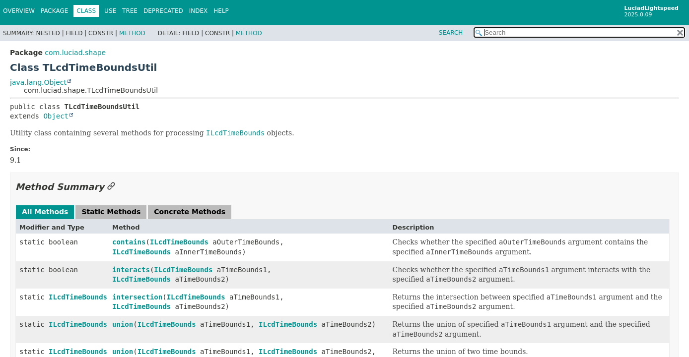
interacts (131, 270)
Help (221, 10)
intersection (137, 297)
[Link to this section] (111, 186)
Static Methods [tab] (110, 212)
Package (54, 10)
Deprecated (163, 10)
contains (128, 242)
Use (110, 10)
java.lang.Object (38, 82)
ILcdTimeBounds (179, 242)
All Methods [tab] (45, 212)
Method (132, 33)
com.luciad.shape (75, 53)
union (122, 324)
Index (198, 10)
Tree (130, 10)
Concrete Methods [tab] (189, 212)
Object (56, 116)
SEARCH (451, 32)
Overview (19, 10)
